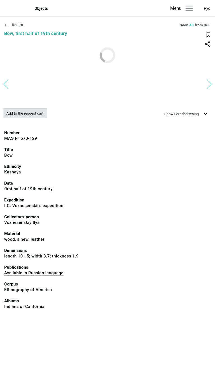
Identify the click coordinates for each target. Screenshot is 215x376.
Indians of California (24, 306)
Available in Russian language (34, 272)
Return (13, 25)
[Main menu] (189, 8)
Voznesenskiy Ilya (22, 222)
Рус (207, 8)
